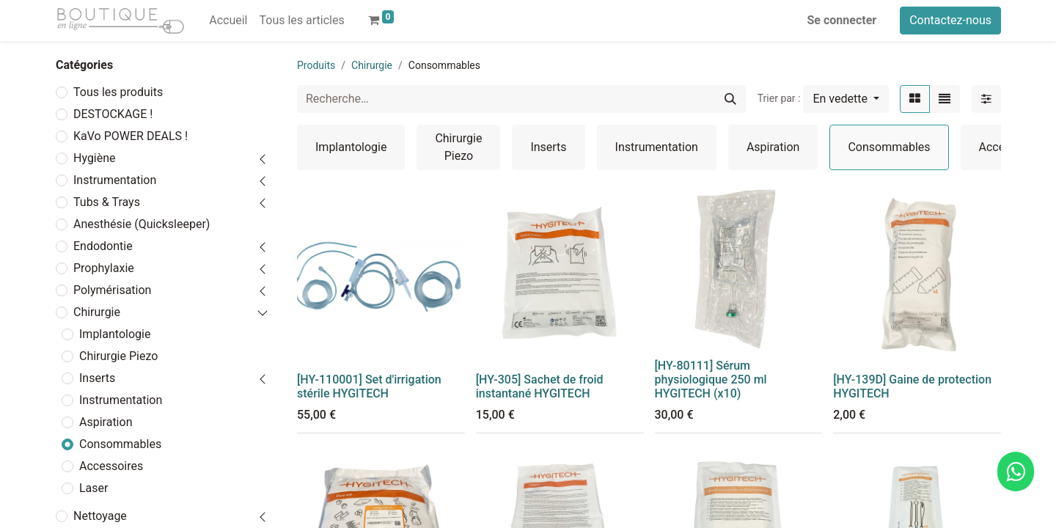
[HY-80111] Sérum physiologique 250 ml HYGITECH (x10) (711, 379)
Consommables (120, 444)
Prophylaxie (103, 268)
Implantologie (114, 334)
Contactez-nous (950, 20)
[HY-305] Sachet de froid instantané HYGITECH (540, 386)
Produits (316, 65)
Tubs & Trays (106, 202)
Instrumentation (114, 180)
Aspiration (105, 422)
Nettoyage (100, 516)
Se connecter (842, 20)
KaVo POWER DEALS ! (130, 136)
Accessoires (111, 466)
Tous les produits (118, 92)
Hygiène (94, 158)
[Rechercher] (730, 99)
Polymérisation (112, 290)
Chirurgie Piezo (118, 356)
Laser (93, 488)
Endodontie (103, 246)
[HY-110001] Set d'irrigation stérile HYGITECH (369, 386)
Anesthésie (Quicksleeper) (141, 224)
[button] (846, 99)
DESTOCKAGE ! (113, 114)
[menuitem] (228, 20)
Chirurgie (96, 312)
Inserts (97, 378)
